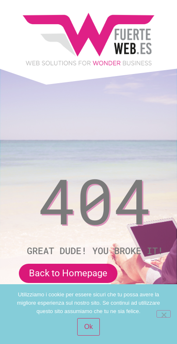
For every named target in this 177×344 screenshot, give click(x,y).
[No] (163, 314)
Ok (88, 326)
